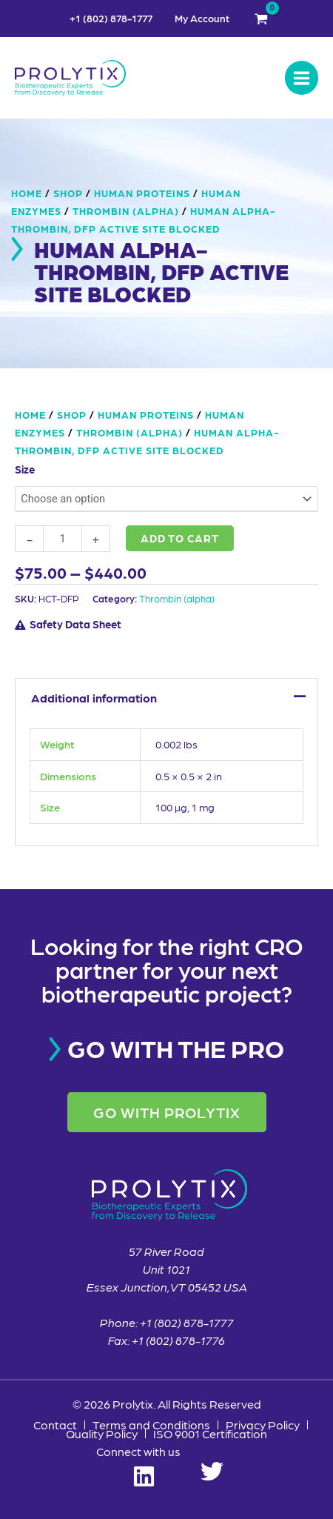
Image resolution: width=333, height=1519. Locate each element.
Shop (68, 193)
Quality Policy (102, 1433)
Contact (55, 1424)
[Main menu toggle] (301, 77)
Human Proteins (142, 193)
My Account (202, 18)
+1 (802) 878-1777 (111, 18)
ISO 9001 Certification (210, 1433)
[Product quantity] (62, 538)
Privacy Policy (263, 1424)
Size (25, 469)
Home (26, 193)
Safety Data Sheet (75, 624)
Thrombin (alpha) (126, 210)
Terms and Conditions (151, 1424)
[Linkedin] (144, 1471)
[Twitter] (219, 1471)
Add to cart (180, 538)
